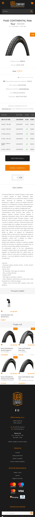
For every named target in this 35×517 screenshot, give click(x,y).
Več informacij (17, 158)
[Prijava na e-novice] (31, 513)
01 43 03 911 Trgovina (19, 427)
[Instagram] (18, 410)
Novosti (17, 475)
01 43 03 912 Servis (19, 429)
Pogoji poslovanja (17, 455)
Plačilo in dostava (17, 458)
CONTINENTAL (24, 89)
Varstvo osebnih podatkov (17, 461)
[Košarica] (31, 3)
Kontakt (17, 452)
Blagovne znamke (17, 478)
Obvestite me (6, 109)
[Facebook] (16, 410)
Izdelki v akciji (17, 472)
